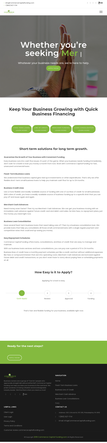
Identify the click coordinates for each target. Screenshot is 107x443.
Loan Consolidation (84, 129)
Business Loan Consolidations (67, 398)
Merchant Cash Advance (65, 394)
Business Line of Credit (64, 390)
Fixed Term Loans (22, 129)
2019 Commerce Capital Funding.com (50, 437)
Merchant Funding (61, 129)
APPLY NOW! (53, 68)
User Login (8, 417)
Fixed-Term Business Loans (66, 385)
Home (57, 381)
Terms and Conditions (13, 425)
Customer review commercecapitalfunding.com (24, 430)
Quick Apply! (22, 298)
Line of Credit (40, 129)
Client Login (8, 412)
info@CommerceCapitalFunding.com (19, 3)
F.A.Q (57, 403)
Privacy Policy (9, 421)
